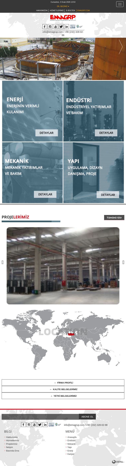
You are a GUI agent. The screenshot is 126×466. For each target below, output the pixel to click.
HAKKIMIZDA (41, 10)
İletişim (9, 447)
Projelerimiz (11, 444)
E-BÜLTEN (70, 10)
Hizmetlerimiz (12, 440)
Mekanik (71, 444)
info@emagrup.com (53, 32)
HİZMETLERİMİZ (57, 10)
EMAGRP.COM (83, 10)
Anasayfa (71, 437)
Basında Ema (12, 450)
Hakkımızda (12, 437)
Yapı (69, 447)
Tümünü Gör (114, 217)
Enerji (70, 450)
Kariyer (70, 454)
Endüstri (71, 440)
